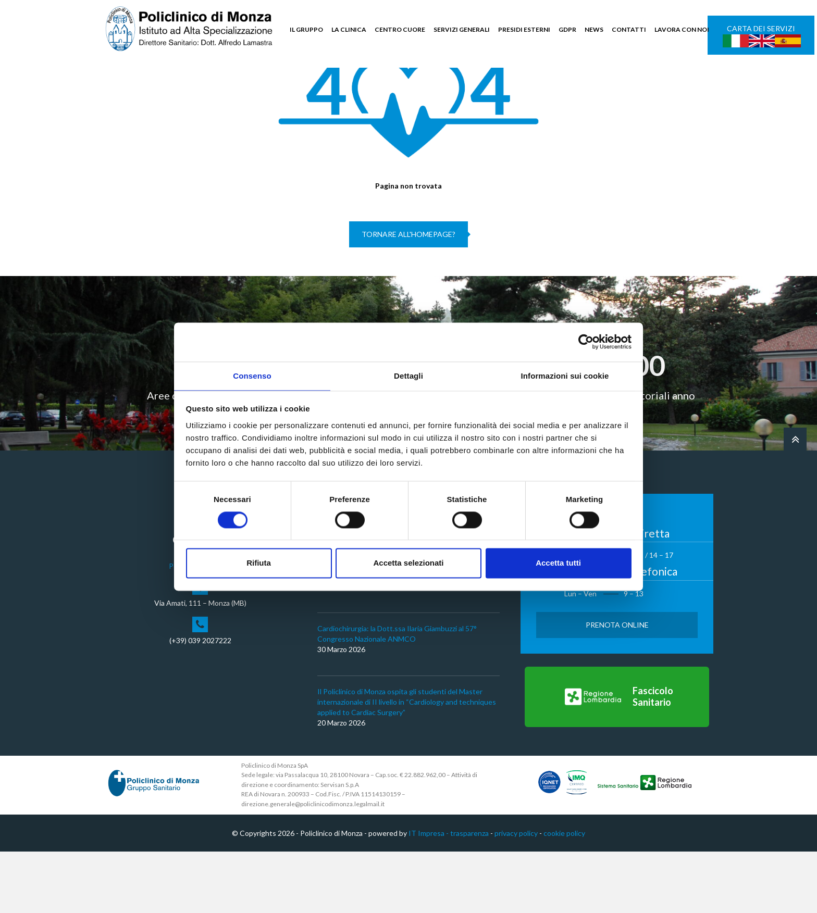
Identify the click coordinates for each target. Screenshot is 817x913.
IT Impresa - (429, 894)
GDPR (567, 29)
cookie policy (564, 894)
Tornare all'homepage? (408, 295)
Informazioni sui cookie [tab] (565, 375)
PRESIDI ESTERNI (524, 29)
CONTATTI (629, 29)
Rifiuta (258, 563)
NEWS (594, 29)
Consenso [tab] (252, 375)
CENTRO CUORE (400, 29)
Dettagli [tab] (408, 375)
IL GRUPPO (306, 29)
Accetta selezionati (408, 563)
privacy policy (516, 894)
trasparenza (469, 894)
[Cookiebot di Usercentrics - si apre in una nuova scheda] (586, 341)
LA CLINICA (348, 29)
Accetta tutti (558, 563)
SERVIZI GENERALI (462, 29)
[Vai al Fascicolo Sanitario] (617, 758)
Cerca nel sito (682, 78)
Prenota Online (617, 685)
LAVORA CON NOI (681, 29)
